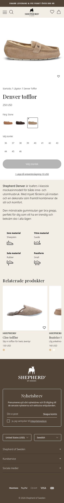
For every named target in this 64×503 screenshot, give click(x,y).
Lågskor (17, 88)
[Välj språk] (47, 437)
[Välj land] (17, 437)
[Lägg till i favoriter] (58, 76)
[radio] (6, 143)
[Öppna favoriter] (52, 12)
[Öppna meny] (4, 12)
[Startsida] (32, 12)
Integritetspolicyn (38, 421)
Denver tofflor (30, 88)
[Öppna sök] (11, 12)
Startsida (7, 88)
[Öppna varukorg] (59, 12)
